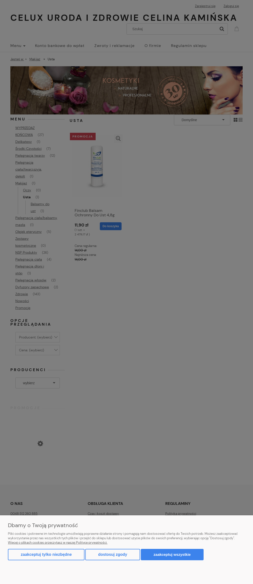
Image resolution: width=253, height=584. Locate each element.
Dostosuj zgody (112, 554)
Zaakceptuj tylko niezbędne (46, 554)
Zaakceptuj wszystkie (172, 554)
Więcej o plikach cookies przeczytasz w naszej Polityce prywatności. (57, 542)
